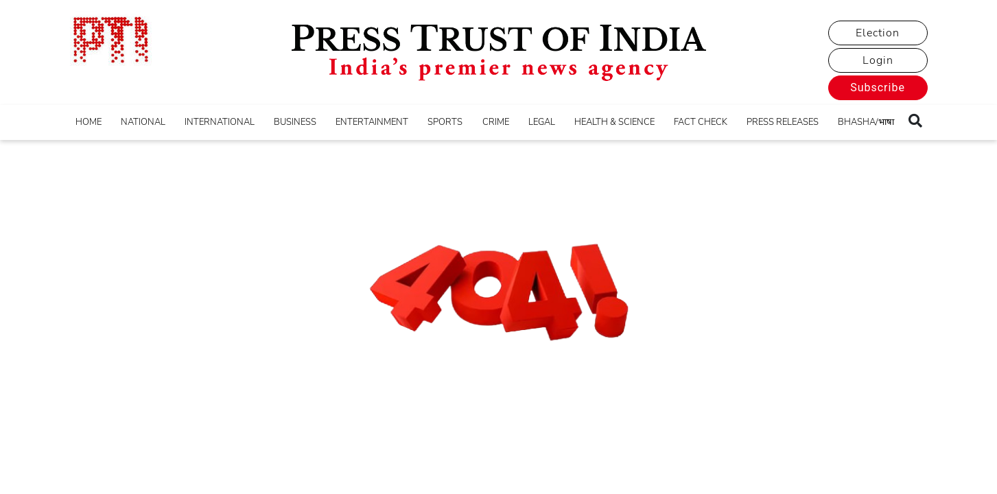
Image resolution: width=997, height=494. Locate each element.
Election (878, 32)
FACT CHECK (700, 122)
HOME (88, 122)
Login (878, 60)
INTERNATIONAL (220, 122)
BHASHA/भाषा (866, 122)
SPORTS (444, 122)
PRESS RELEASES (783, 122)
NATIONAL (143, 122)
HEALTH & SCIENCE (614, 122)
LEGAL (541, 122)
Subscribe (877, 87)
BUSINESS (295, 122)
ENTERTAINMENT (372, 122)
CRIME (495, 122)
